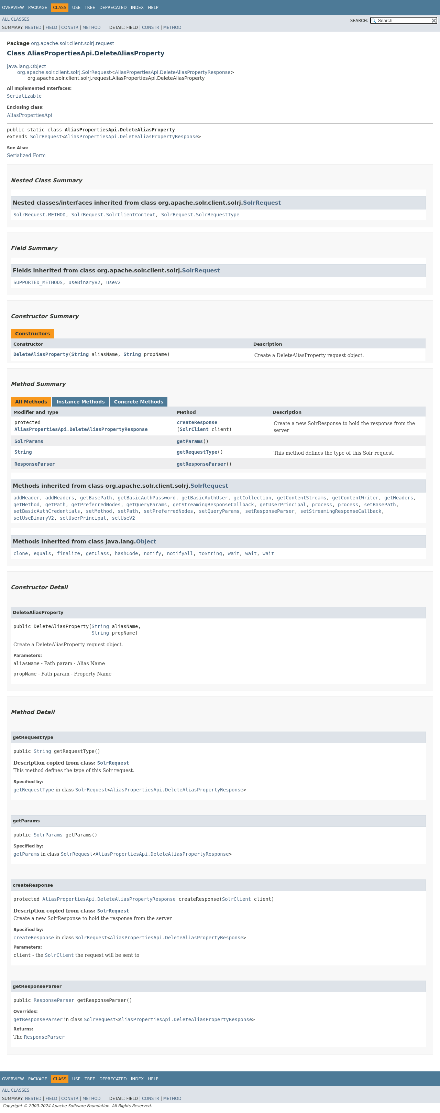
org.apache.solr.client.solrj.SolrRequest (64, 72)
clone (20, 553)
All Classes (15, 19)
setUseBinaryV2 (33, 518)
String (80, 354)
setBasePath (380, 504)
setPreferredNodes (168, 511)
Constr (69, 27)
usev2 (113, 282)
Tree (90, 7)
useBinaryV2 (84, 282)
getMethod (26, 504)
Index (137, 7)
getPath (55, 504)
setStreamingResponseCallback (341, 511)
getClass (97, 553)
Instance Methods (80, 401)
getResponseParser (201, 464)
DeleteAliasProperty (40, 354)
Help (153, 7)
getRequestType (197, 452)
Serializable (24, 96)
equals (42, 553)
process (322, 504)
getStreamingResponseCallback (213, 504)
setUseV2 (123, 518)
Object (146, 541)
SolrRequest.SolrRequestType (200, 214)
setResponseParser (269, 511)
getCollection (253, 497)
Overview (13, 7)
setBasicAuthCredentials (46, 511)
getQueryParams (146, 504)
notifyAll (180, 553)
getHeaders (398, 497)
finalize (68, 553)
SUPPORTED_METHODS (38, 282)
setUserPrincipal (83, 518)
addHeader (26, 497)
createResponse (197, 422)
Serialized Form (26, 155)
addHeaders (59, 497)
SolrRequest (46, 136)
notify (152, 553)
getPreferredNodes (96, 504)
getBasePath (96, 497)
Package (37, 7)
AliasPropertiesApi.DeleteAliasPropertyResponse (173, 72)
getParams (190, 441)
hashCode (126, 553)
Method (91, 27)
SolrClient (194, 429)
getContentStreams (301, 497)
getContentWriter (355, 497)
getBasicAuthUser (205, 497)
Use (76, 7)
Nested (33, 27)
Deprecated (113, 7)
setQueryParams (219, 511)
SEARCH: (359, 20)
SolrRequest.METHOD (39, 214)
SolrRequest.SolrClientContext (113, 214)
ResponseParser (34, 464)
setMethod (99, 511)
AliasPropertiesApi (29, 115)
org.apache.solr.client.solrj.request (72, 43)
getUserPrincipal (283, 504)
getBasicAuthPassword (147, 497)
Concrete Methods (139, 401)
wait (234, 553)
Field (51, 27)
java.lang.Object (26, 66)
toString (210, 553)
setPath (128, 511)
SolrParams (28, 441)
